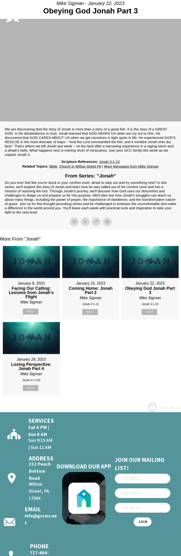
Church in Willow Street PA (80, 166)
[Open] (172, 13)
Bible (53, 166)
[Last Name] (142, 493)
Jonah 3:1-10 (109, 162)
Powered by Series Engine (163, 407)
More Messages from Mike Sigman (131, 166)
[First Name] (142, 478)
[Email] (142, 508)
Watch (31, 311)
